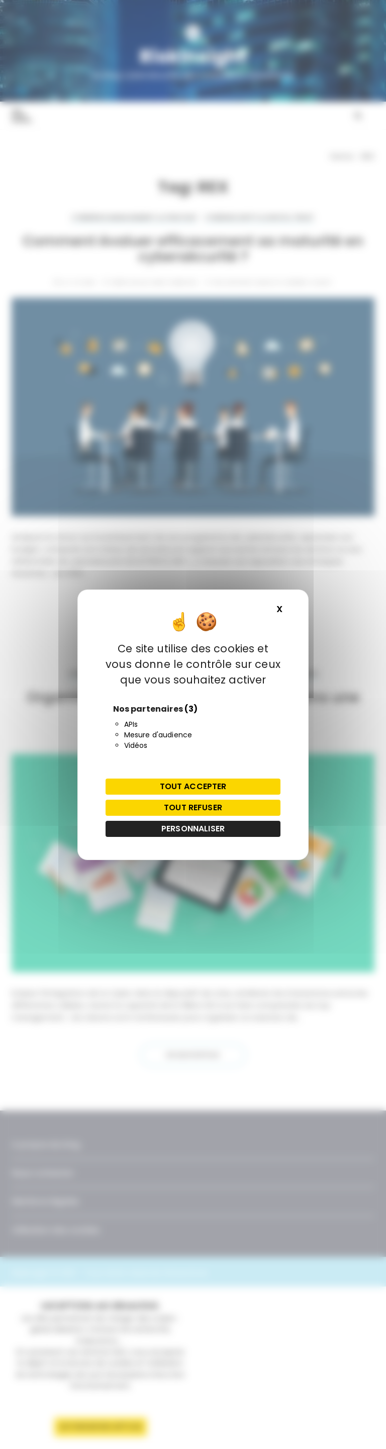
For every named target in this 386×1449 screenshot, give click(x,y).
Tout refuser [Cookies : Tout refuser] (193, 807)
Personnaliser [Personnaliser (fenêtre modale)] (193, 828)
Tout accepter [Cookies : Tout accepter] (193, 786)
